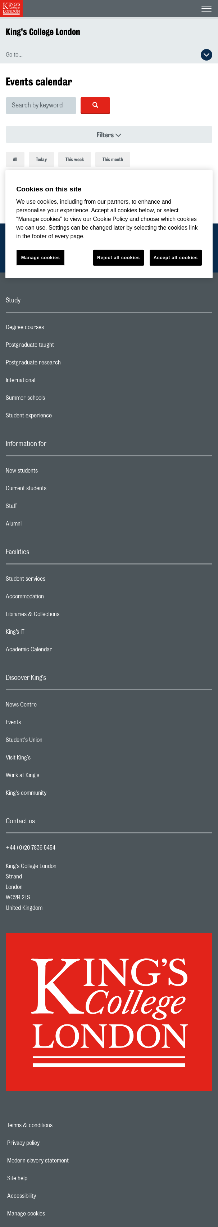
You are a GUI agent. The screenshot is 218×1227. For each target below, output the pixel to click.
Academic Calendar (57, 651)
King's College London (43, 32)
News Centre (50, 706)
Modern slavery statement (62, 1161)
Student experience (57, 417)
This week (74, 159)
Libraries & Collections (61, 616)
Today (41, 159)
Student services (54, 580)
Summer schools (54, 399)
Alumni (42, 525)
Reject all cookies (118, 257)
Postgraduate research (62, 364)
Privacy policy (48, 1143)
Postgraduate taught (58, 346)
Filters (130, 134)
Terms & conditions (54, 1125)
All (15, 159)
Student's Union (53, 742)
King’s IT (44, 633)
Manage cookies (51, 1214)
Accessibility (46, 1196)
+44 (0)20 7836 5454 (30, 848)
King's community (55, 794)
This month (113, 159)
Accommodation (53, 598)
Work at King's (51, 777)
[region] (109, 224)
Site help (42, 1178)
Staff (40, 508)
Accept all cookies (176, 257)
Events (42, 724)
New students (50, 472)
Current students (55, 490)
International (49, 382)
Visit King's (47, 759)
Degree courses (53, 329)
